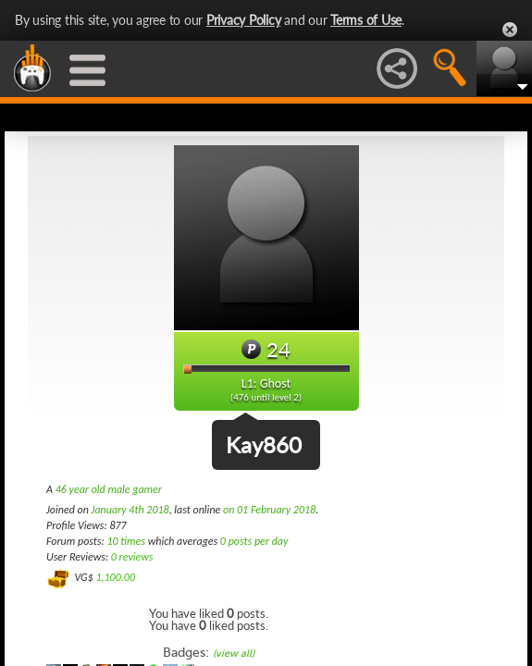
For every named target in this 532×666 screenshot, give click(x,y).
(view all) (233, 654)
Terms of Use (366, 20)
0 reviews (132, 556)
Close (509, 29)
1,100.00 (115, 577)
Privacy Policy (243, 20)
